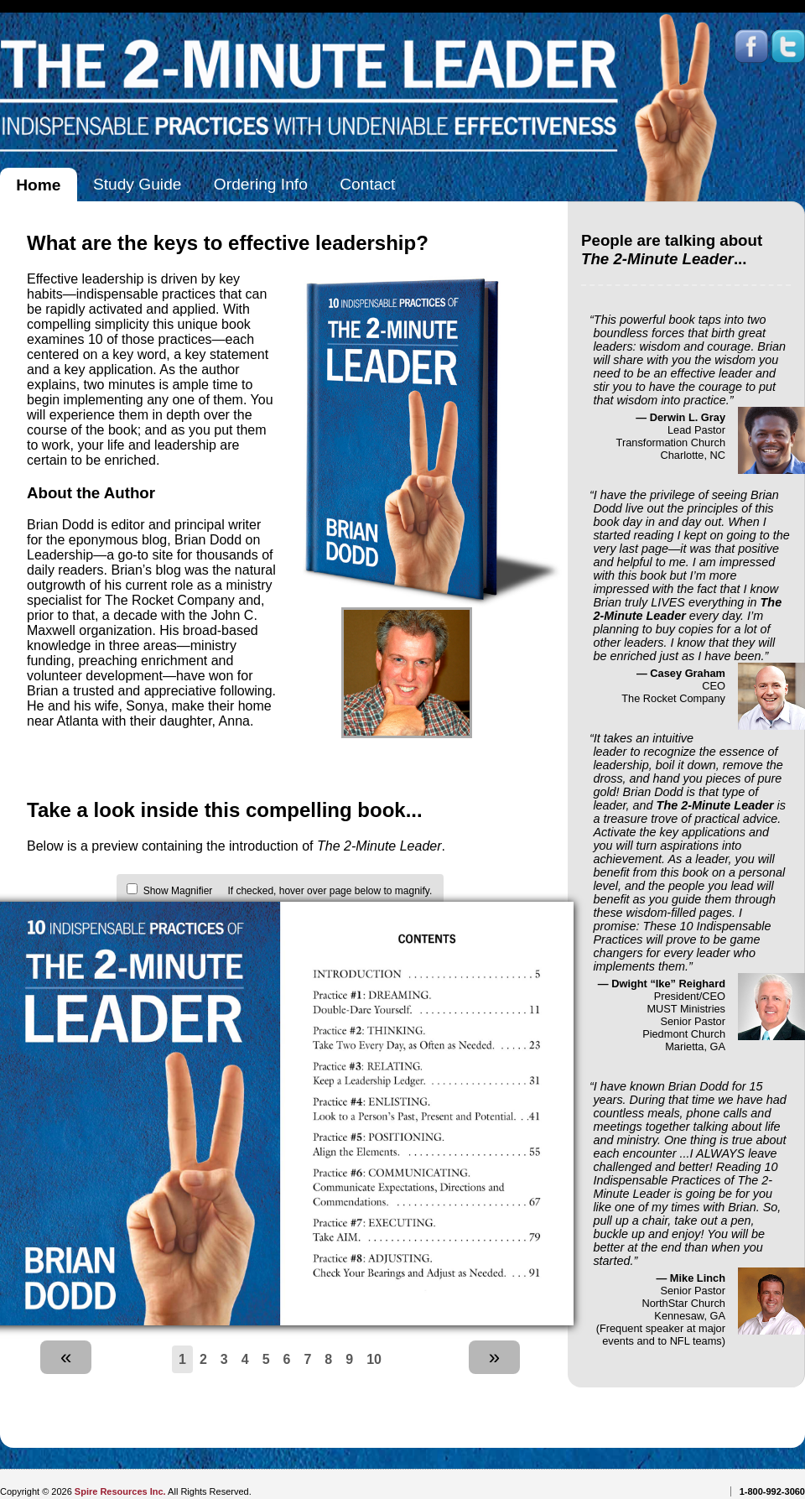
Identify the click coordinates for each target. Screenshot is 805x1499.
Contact (367, 184)
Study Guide (137, 184)
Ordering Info (261, 184)
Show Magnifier (178, 891)
